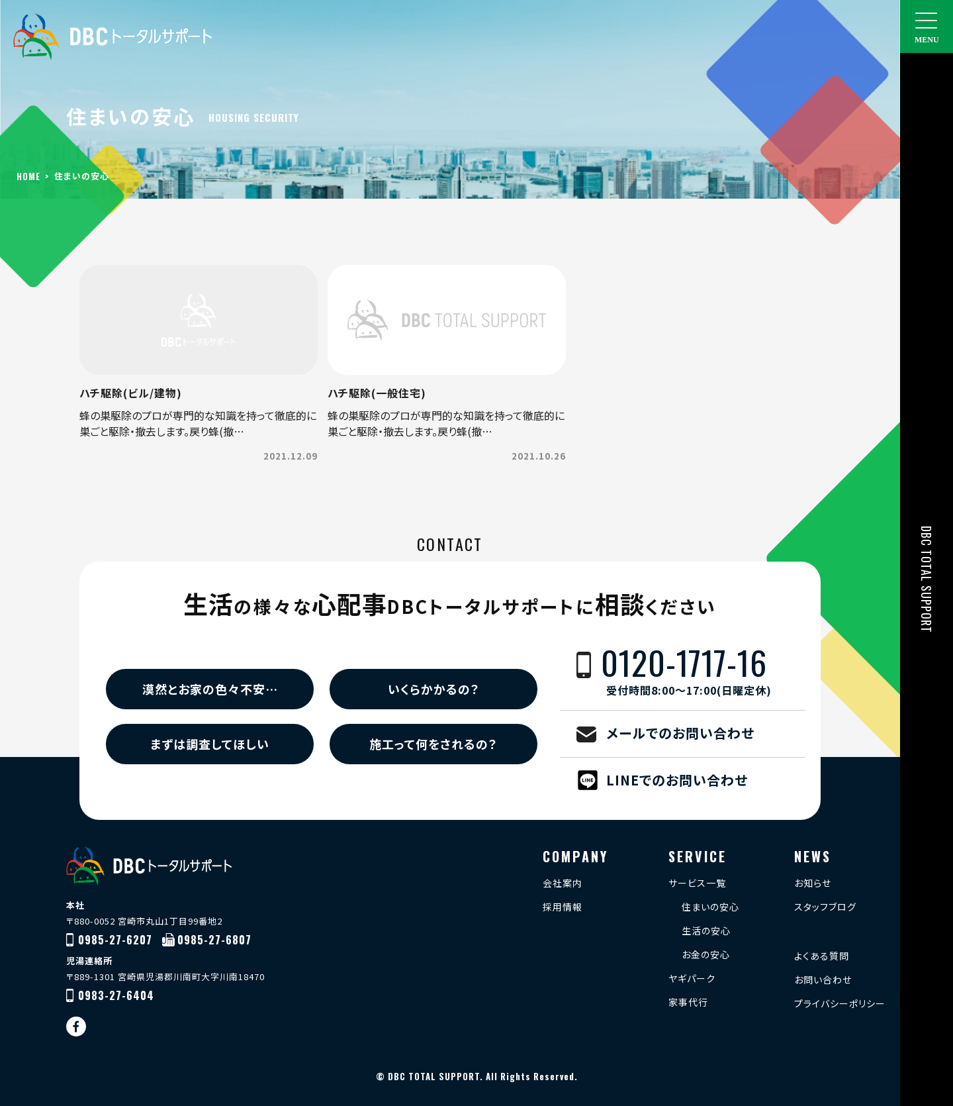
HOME (28, 176)
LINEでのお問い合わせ (677, 779)
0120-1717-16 (703, 671)
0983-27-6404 (116, 995)
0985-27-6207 (115, 940)
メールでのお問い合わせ (680, 732)
